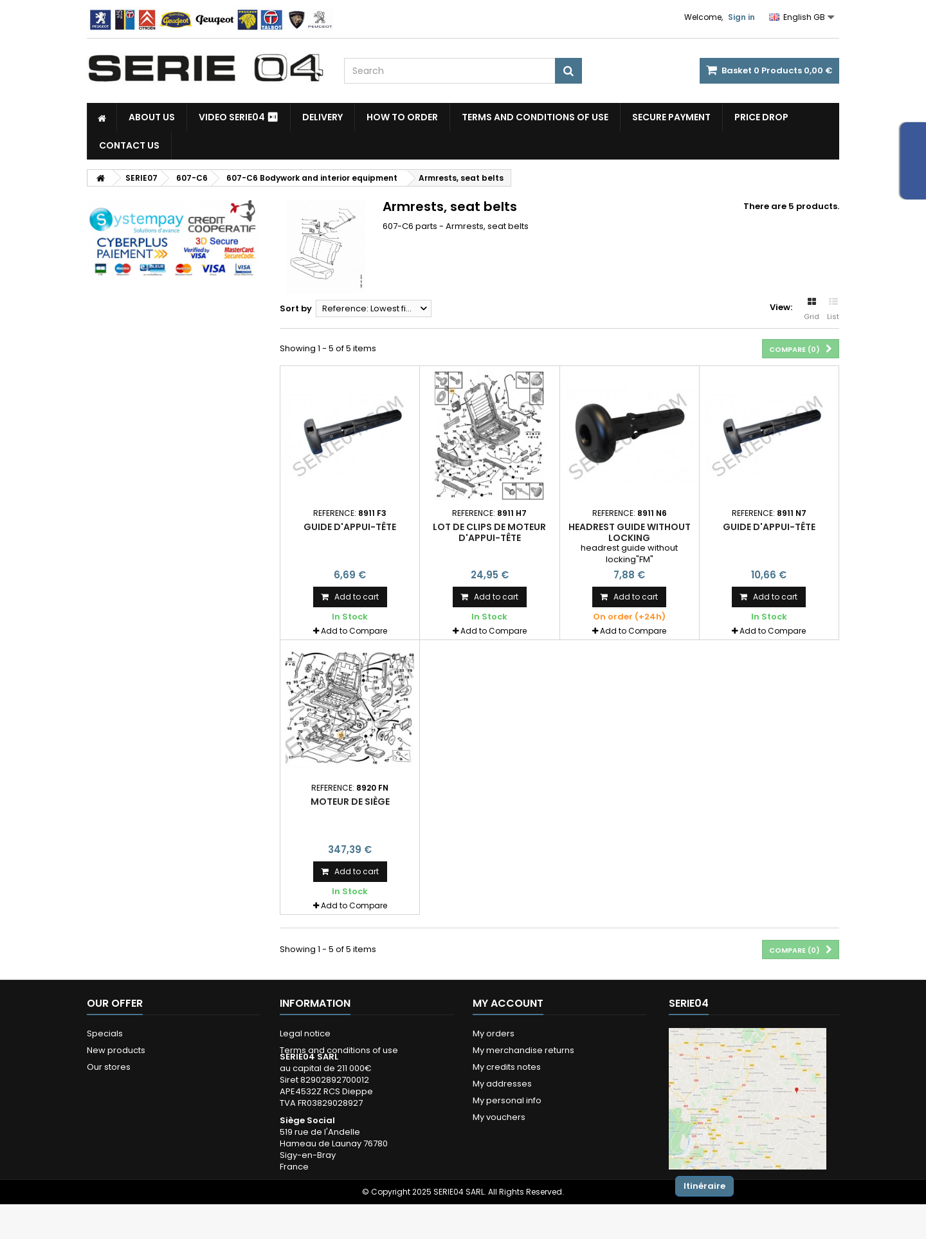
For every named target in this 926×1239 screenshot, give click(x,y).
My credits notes (507, 1067)
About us (152, 117)
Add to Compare (354, 630)
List (833, 309)
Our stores (109, 1067)
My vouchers (499, 1117)
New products (116, 1050)
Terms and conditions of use (535, 117)
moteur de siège (350, 801)
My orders (493, 1033)
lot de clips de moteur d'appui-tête (489, 532)
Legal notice (305, 1033)
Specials (105, 1033)
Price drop (761, 117)
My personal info (507, 1100)
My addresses (502, 1084)
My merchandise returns (523, 1050)
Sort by (296, 308)
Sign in (741, 17)
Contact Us (129, 145)
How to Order (402, 117)
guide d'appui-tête (350, 526)
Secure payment (671, 117)
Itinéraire (704, 1186)
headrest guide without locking (629, 532)
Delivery (322, 117)
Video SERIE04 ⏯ (238, 117)
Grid (811, 309)
